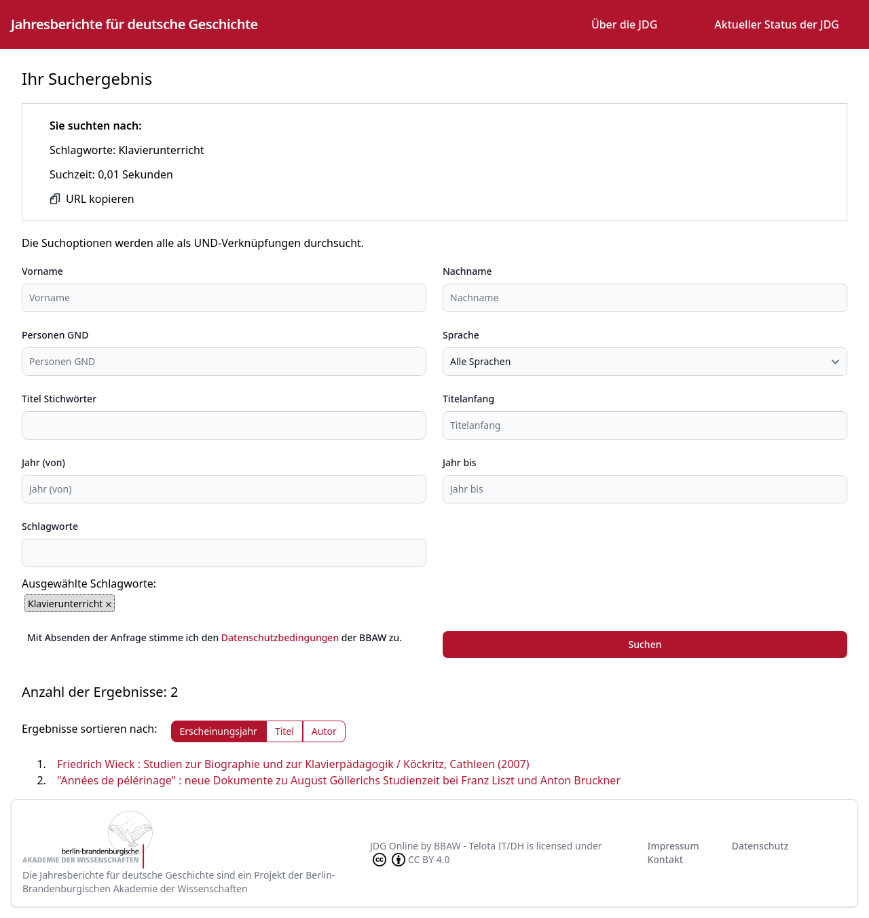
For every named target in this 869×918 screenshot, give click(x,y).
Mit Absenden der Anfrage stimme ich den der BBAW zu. (214, 637)
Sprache (461, 334)
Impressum (673, 845)
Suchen (645, 644)
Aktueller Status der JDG (776, 24)
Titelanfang (468, 398)
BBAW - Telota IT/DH (479, 845)
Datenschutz (760, 845)
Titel (284, 731)
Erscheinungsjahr (218, 731)
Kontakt (665, 859)
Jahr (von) (43, 462)
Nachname (467, 271)
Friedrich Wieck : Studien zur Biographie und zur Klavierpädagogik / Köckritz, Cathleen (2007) (293, 764)
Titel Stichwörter (59, 398)
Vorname (42, 271)
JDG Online (394, 845)
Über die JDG (624, 24)
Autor (324, 731)
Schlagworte (50, 526)
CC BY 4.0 (410, 859)
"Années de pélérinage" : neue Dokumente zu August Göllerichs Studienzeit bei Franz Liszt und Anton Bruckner (339, 780)
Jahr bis (460, 462)
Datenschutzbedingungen (280, 637)
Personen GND (55, 334)
